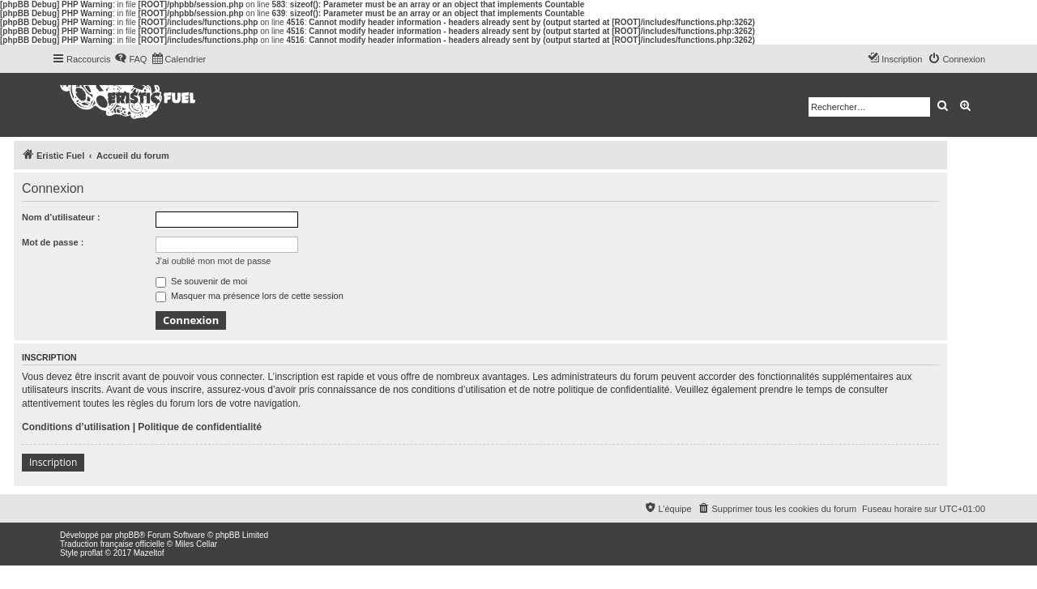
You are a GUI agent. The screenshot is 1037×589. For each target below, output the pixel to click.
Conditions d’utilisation (76, 427)
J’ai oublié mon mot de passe (213, 261)
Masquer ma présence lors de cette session (250, 296)
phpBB (127, 535)
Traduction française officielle (112, 544)
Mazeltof (149, 552)
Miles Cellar (196, 544)
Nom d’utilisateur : (61, 217)
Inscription (53, 462)
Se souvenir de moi (201, 281)
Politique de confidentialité (200, 427)
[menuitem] (130, 59)
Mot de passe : (52, 242)
